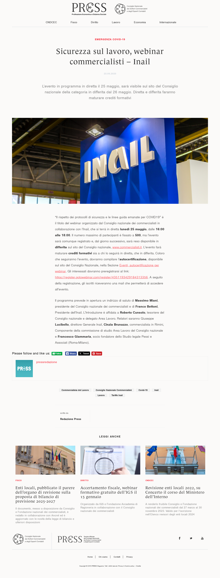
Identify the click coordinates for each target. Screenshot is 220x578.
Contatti (117, 556)
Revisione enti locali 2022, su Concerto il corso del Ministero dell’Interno (175, 492)
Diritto (94, 22)
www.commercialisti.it (127, 247)
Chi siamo (103, 556)
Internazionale (168, 22)
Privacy (129, 556)
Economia (140, 22)
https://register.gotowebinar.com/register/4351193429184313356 (101, 277)
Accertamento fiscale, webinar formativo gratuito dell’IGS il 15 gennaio (109, 492)
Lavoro (116, 22)
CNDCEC (51, 22)
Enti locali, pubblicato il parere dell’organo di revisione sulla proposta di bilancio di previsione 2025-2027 (45, 494)
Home (90, 556)
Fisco (74, 22)
